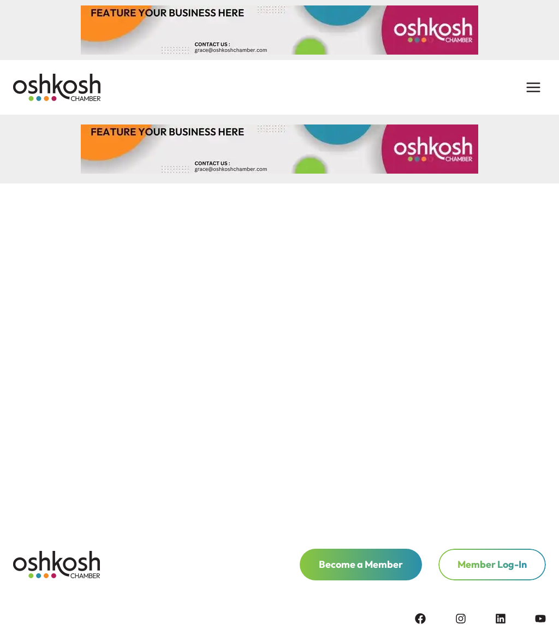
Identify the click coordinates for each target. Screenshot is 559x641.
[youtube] (540, 618)
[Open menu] (533, 87)
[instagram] (474, 618)
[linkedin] (514, 618)
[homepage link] (56, 564)
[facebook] (434, 618)
